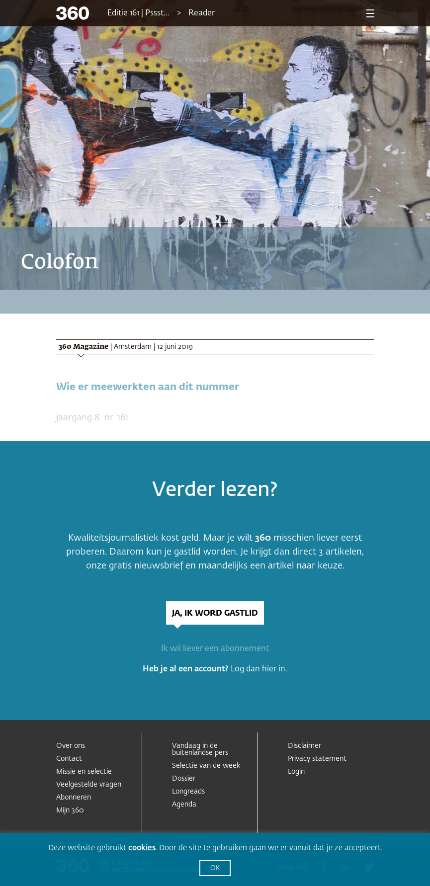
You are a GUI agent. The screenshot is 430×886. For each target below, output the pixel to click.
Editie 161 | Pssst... (138, 13)
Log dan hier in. (259, 669)
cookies (142, 848)
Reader (201, 13)
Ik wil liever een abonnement (215, 649)
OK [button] (215, 868)
